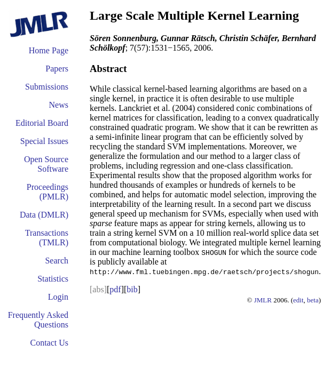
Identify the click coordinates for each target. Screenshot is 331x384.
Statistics (52, 278)
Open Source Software (46, 164)
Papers (56, 68)
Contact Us (49, 342)
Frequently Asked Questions (38, 319)
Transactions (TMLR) (46, 237)
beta (313, 300)
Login (58, 296)
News (58, 104)
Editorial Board (41, 122)
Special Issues (44, 141)
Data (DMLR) (44, 214)
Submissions (46, 86)
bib (132, 289)
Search (56, 260)
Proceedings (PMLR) (47, 191)
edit (298, 300)
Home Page (48, 50)
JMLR (263, 300)
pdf (115, 289)
